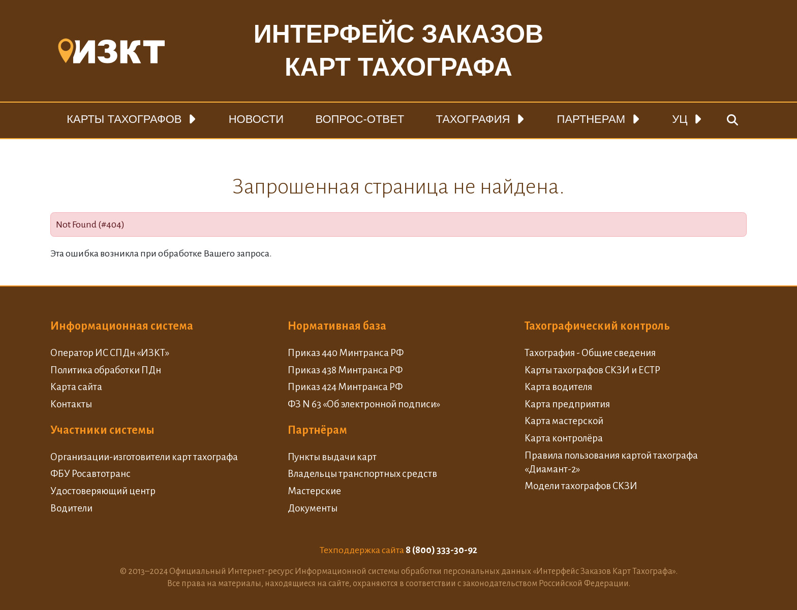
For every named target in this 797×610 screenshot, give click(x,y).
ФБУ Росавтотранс (90, 473)
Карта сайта (76, 386)
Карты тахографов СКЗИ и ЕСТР (592, 370)
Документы (313, 508)
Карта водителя (558, 386)
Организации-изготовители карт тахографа (144, 457)
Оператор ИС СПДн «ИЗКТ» (109, 352)
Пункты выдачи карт (332, 457)
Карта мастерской (564, 420)
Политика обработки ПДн (105, 370)
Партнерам (591, 119)
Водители (71, 508)
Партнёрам (317, 430)
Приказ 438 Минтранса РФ (345, 370)
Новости (256, 119)
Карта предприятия (567, 404)
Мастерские (314, 491)
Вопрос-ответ (359, 119)
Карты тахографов (124, 119)
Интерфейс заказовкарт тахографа (398, 50)
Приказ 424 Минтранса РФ (345, 386)
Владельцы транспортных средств (362, 473)
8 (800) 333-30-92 (441, 550)
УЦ (679, 119)
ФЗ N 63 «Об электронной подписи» (364, 404)
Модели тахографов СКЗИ (581, 485)
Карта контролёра (564, 438)
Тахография (473, 119)
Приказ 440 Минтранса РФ (346, 352)
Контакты (71, 404)
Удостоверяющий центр (103, 491)
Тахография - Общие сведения (590, 352)
